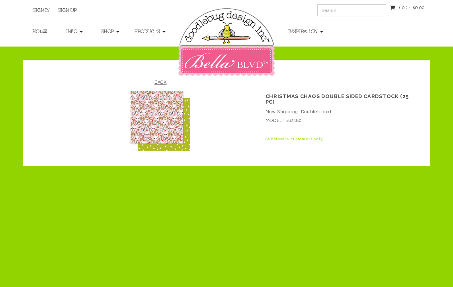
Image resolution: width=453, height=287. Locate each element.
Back (160, 82)
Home (40, 31)
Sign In (41, 10)
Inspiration (306, 31)
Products (143, 31)
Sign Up (67, 10)
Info (74, 31)
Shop (110, 31)
